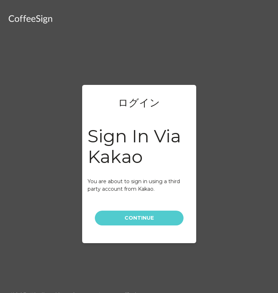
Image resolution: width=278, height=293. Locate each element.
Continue (139, 218)
